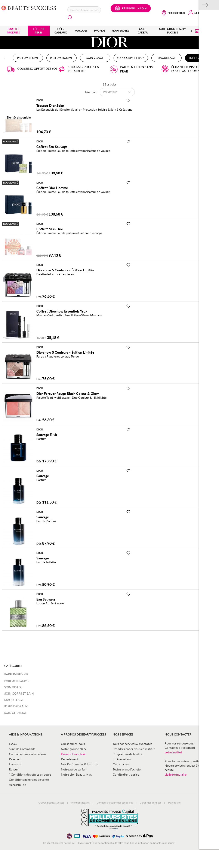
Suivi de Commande (22, 749)
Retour (13, 769)
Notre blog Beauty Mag (76, 774)
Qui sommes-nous (73, 744)
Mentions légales (80, 802)
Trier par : (91, 92)
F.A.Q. (13, 744)
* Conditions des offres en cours (30, 774)
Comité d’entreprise (126, 774)
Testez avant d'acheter (127, 769)
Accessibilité (17, 784)
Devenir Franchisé (73, 754)
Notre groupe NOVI (74, 749)
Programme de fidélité (127, 754)
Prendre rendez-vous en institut (134, 749)
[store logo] (29, 7)
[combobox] (84, 9)
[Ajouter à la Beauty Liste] (128, 100)
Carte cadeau (121, 764)
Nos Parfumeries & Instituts (79, 764)
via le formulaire (175, 774)
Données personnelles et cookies (114, 802)
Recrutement (69, 759)
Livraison (15, 764)
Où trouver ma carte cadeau (27, 754)
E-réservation (122, 759)
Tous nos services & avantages (132, 744)
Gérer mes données (150, 802)
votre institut (173, 752)
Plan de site (174, 802)
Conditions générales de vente (29, 779)
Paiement (15, 759)
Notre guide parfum (74, 769)
